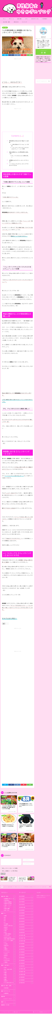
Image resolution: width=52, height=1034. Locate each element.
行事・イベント (9, 905)
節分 (9, 957)
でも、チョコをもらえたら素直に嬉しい (20, 156)
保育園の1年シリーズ (9, 898)
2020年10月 (26, 907)
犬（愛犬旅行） (45, 18)
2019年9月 (26, 944)
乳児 (9, 932)
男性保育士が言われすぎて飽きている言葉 (19, 141)
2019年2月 (26, 963)
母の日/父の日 (9, 937)
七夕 (9, 942)
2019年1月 (26, 966)
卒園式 (9, 962)
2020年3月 (26, 927)
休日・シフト (9, 907)
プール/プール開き (9, 940)
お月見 (9, 944)
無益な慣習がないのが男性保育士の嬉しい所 (19, 152)
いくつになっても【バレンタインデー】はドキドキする (19, 164)
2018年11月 (26, 972)
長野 (9, 972)
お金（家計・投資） (9, 985)
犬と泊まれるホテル (9, 982)
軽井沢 (9, 981)
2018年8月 (26, 980)
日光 (9, 971)
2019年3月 (26, 960)
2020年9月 (26, 910)
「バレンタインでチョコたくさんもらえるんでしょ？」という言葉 (20, 148)
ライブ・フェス (9, 998)
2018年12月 (26, 969)
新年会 (9, 955)
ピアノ (26, 18)
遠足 (9, 947)
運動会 (9, 949)
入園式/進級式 (9, 934)
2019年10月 (26, 941)
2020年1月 (26, 932)
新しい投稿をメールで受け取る (10, 871)
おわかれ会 (9, 960)
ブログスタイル (9, 991)
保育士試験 (9, 908)
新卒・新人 (9, 910)
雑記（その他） (9, 1005)
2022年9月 (26, 896)
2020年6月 (26, 918)
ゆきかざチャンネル (35, 18)
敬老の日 (9, 945)
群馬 (9, 974)
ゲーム (9, 1002)
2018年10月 (26, 974)
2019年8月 (26, 946)
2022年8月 (26, 899)
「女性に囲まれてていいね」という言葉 (20, 145)
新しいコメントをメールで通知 (10, 868)
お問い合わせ (15, 1012)
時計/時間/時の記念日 (9, 939)
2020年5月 (26, 921)
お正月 (9, 954)
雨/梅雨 (9, 924)
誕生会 (9, 927)
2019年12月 (26, 935)
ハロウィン (9, 950)
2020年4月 (26, 924)
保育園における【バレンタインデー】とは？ (19, 161)
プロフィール (11, 18)
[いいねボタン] (3, 624)
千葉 (9, 976)
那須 (9, 977)
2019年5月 (26, 955)
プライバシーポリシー (7, 1012)
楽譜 (9, 915)
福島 (9, 979)
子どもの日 (9, 935)
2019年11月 (26, 938)
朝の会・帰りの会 (9, 925)
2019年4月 (26, 958)
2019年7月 (26, 949)
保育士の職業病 (9, 902)
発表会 (9, 929)
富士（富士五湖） (9, 969)
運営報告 (9, 993)
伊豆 (9, 967)
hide (22, 136)
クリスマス (9, 952)
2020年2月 (26, 930)
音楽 (9, 996)
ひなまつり (9, 959)
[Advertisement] (17, 69)
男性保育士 (9, 900)
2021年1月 (26, 904)
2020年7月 (26, 916)
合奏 (9, 930)
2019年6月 (26, 952)
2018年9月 (26, 977)
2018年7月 (26, 983)
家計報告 (9, 988)
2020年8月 (26, 913)
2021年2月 (26, 902)
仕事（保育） (19, 18)
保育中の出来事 (9, 903)
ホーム (4, 18)
